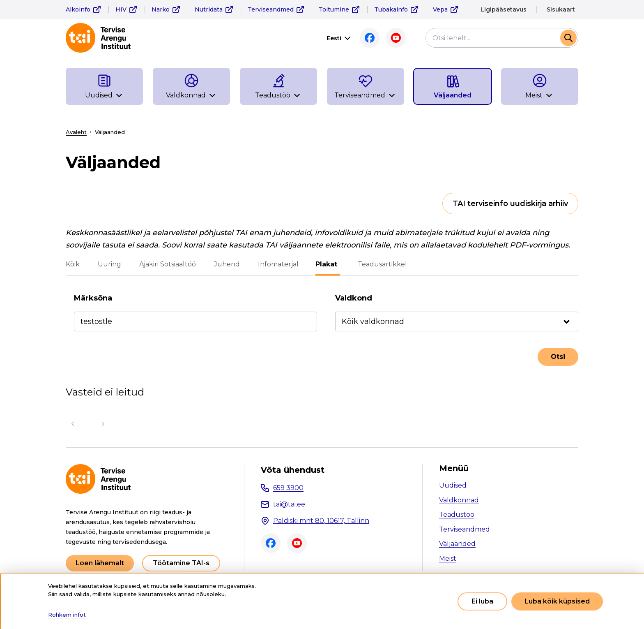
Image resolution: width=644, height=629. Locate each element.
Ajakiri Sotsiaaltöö (167, 264)
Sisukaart (561, 9)
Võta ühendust (292, 470)
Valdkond (353, 298)
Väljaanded (457, 544)
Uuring (109, 264)
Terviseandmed (271, 9)
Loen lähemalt (100, 563)
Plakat (327, 264)
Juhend (227, 264)
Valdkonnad (459, 500)
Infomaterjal (278, 264)
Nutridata (209, 9)
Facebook (370, 38)
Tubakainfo (391, 9)
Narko (161, 9)
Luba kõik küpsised (557, 601)
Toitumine (334, 9)
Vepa (440, 9)
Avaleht (76, 132)
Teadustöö (456, 514)
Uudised (453, 485)
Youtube (396, 38)
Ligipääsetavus (504, 9)
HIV (120, 9)
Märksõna (93, 298)
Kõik (73, 264)
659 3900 (288, 488)
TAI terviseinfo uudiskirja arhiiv (510, 203)
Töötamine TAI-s (181, 563)
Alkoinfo (78, 9)
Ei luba (482, 601)
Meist (447, 558)
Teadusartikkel (381, 264)
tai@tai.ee (289, 504)
